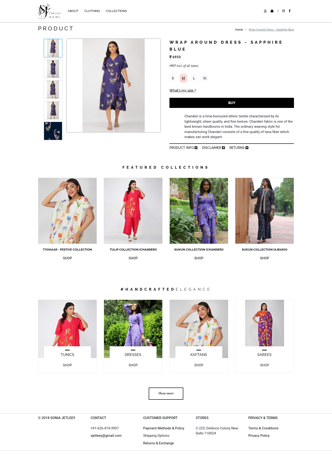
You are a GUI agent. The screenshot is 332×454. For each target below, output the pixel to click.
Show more (166, 393)
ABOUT (73, 11)
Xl (204, 78)
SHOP (67, 258)
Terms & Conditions (263, 428)
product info (183, 148)
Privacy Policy (259, 436)
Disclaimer (213, 148)
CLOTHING (92, 11)
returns (238, 148)
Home (239, 29)
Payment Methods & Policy (163, 428)
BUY (231, 103)
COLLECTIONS (116, 11)
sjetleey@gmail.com (106, 436)
